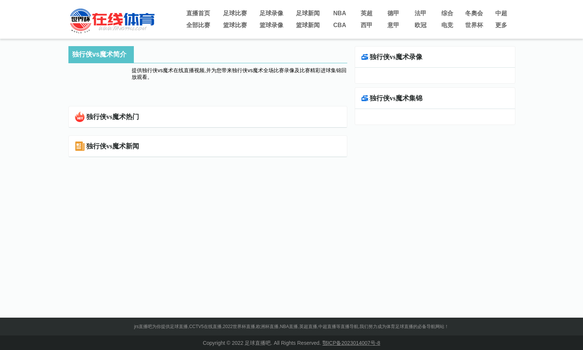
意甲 (393, 25)
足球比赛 (235, 13)
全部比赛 (198, 25)
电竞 (447, 25)
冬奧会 (474, 13)
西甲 (367, 25)
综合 (447, 13)
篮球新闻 (308, 25)
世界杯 (474, 25)
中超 (501, 13)
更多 (501, 25)
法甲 (420, 13)
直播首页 (198, 13)
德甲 (393, 13)
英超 (367, 13)
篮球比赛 (235, 25)
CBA (339, 25)
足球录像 (271, 13)
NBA (339, 13)
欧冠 (420, 25)
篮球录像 (271, 25)
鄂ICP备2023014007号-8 (351, 343)
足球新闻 (308, 13)
